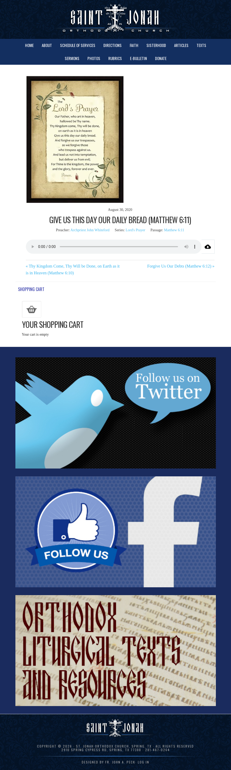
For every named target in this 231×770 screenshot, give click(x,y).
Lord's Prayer (135, 230)
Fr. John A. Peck (120, 762)
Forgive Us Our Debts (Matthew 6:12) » (180, 266)
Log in (143, 762)
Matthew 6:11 (174, 230)
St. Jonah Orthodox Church (115, 19)
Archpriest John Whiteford (90, 230)
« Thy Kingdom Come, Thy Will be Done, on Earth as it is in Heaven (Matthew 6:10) (73, 269)
